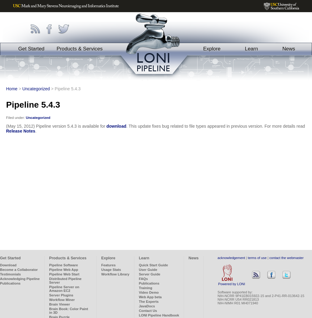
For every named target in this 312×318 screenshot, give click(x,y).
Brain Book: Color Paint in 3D (68, 310)
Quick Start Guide (153, 265)
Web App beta (150, 297)
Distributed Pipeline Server (65, 280)
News (288, 49)
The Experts (149, 301)
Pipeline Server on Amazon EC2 (64, 288)
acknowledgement (231, 258)
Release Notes (20, 131)
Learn (251, 49)
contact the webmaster (286, 258)
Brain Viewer (59, 304)
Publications (10, 283)
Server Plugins (61, 295)
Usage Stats (111, 269)
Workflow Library (115, 274)
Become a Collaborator (19, 269)
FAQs (143, 279)
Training (145, 288)
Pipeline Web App (63, 269)
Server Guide (150, 274)
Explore (212, 49)
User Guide (148, 269)
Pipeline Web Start (64, 274)
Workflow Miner (62, 300)
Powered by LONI (231, 282)
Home (11, 88)
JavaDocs (147, 306)
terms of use (257, 258)
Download (8, 265)
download (116, 126)
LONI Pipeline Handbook (159, 315)
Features (108, 265)
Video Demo (149, 292)
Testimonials (10, 274)
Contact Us (148, 311)
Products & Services (80, 49)
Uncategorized (36, 88)
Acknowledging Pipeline (20, 279)
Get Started (31, 49)
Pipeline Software (63, 265)
